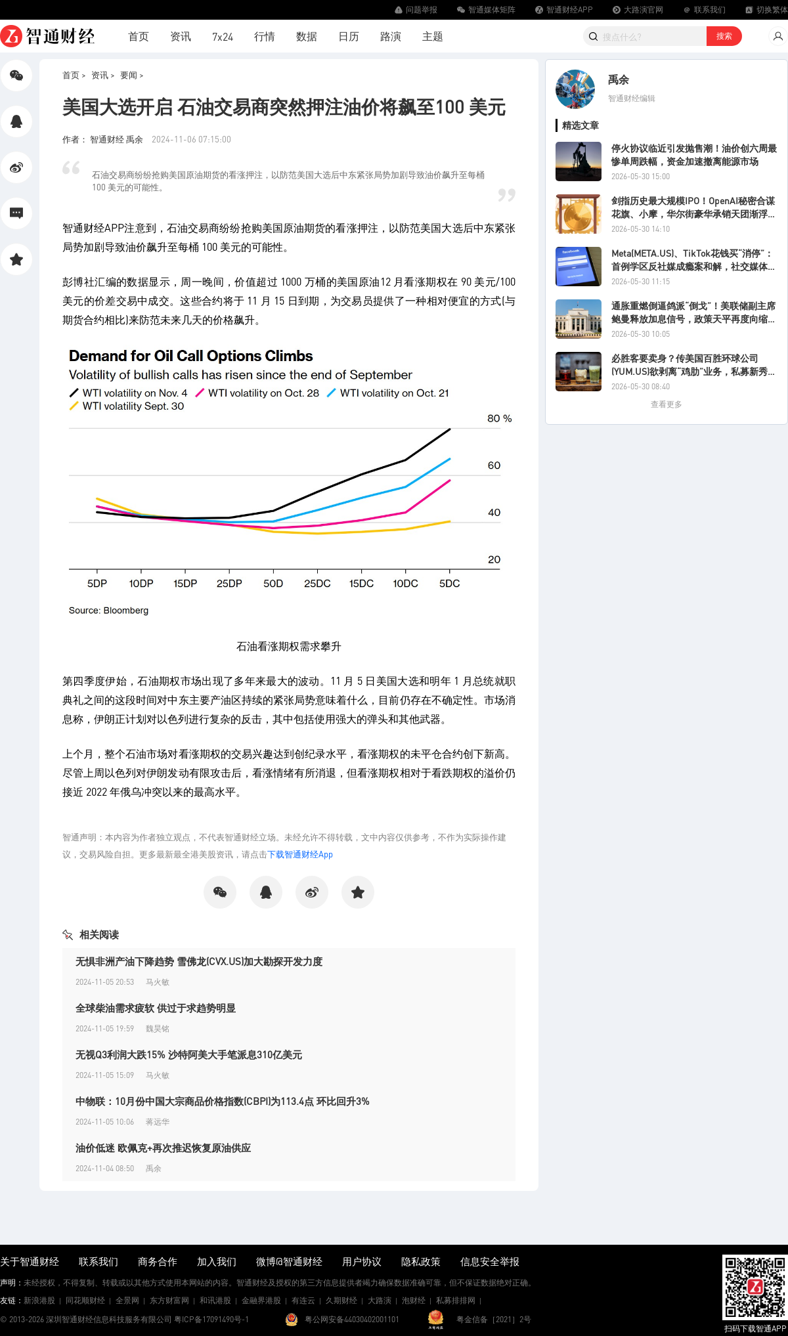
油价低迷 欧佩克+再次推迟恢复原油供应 (163, 1147)
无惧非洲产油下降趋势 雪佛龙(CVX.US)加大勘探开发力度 (199, 961)
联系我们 (98, 1261)
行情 (264, 36)
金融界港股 (261, 1300)
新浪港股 (39, 1300)
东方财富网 (169, 1300)
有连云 (303, 1300)
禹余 (618, 79)
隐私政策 (421, 1261)
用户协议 (362, 1261)
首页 (138, 36)
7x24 (222, 36)
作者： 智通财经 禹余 (103, 138)
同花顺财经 (85, 1300)
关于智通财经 (29, 1261)
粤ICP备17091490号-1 (211, 1319)
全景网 (127, 1300)
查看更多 (666, 404)
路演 (390, 36)
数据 (306, 36)
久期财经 (341, 1300)
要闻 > (132, 74)
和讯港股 (215, 1300)
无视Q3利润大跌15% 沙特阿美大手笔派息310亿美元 (189, 1054)
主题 (432, 36)
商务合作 (157, 1261)
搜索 (724, 36)
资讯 (180, 36)
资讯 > (103, 74)
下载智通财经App (300, 853)
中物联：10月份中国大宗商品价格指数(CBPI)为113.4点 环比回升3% (223, 1101)
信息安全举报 (489, 1261)
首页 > (74, 74)
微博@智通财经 (289, 1261)
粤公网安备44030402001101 (352, 1319)
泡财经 (414, 1300)
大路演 (379, 1300)
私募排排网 (455, 1300)
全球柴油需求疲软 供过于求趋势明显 (156, 1007)
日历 (348, 36)
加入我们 (216, 1261)
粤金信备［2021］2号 (493, 1319)
